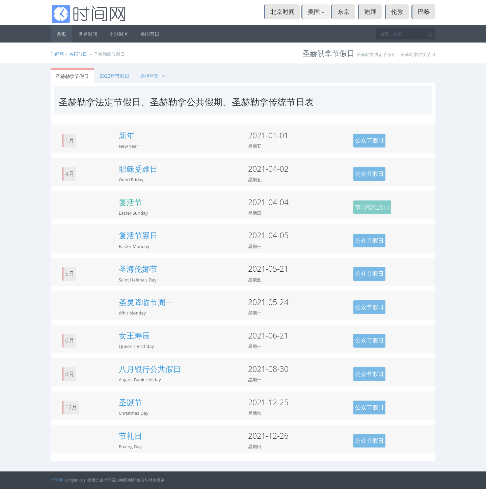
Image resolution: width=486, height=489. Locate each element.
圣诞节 (130, 402)
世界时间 (87, 34)
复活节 (130, 202)
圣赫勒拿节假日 (72, 76)
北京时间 (282, 11)
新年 (126, 135)
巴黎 (424, 11)
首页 (61, 34)
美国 (316, 11)
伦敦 (397, 11)
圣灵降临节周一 (146, 302)
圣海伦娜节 (138, 268)
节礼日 (130, 435)
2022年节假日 (114, 76)
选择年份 (153, 76)
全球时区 (118, 34)
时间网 (57, 54)
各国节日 (149, 34)
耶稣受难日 (138, 168)
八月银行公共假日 (150, 368)
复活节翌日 (138, 235)
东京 (344, 11)
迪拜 (370, 11)
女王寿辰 (134, 335)
